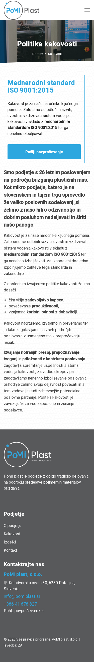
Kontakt (10, 550)
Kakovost (55, 54)
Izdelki (10, 542)
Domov (37, 54)
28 (20, 645)
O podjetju (12, 525)
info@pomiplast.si (22, 596)
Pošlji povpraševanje (44, 152)
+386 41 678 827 (20, 604)
